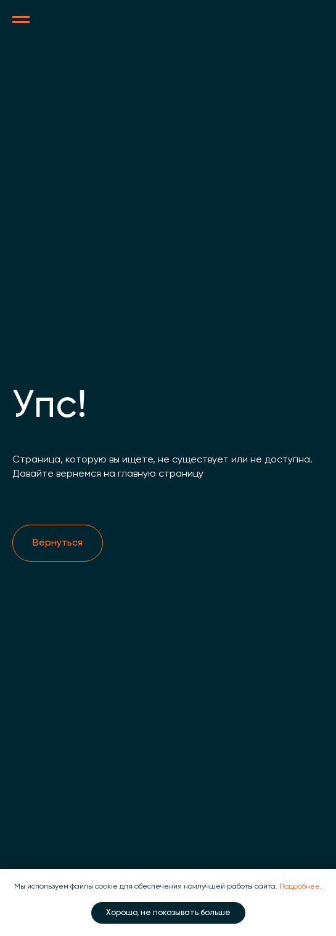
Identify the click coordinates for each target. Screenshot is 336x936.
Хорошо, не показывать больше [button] (168, 913)
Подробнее (299, 886)
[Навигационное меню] (21, 19)
